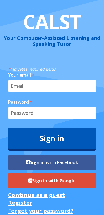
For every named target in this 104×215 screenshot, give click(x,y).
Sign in (52, 138)
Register (20, 202)
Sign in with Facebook (52, 162)
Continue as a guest (36, 195)
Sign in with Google (52, 181)
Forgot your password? (40, 210)
